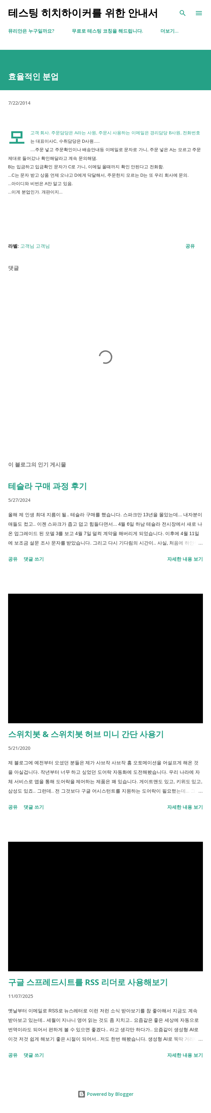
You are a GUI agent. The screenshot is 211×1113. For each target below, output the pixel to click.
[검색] (183, 12)
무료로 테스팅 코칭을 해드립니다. (107, 31)
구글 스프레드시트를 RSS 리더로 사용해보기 (88, 981)
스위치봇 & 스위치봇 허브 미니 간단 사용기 (86, 733)
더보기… (169, 31)
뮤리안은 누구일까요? (31, 31)
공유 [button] (190, 246)
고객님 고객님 (35, 246)
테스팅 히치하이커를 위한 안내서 (83, 13)
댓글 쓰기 (34, 559)
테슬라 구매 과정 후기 (47, 485)
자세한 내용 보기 (185, 559)
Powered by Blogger (105, 1094)
